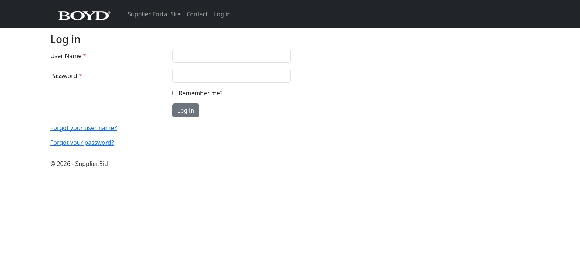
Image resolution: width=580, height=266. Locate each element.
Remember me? (200, 93)
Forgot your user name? (83, 128)
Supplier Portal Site (154, 14)
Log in (222, 14)
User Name (65, 56)
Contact (197, 14)
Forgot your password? (82, 143)
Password (63, 76)
